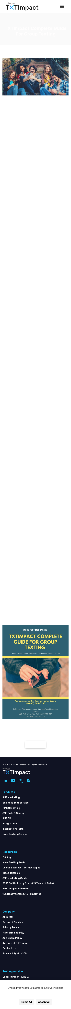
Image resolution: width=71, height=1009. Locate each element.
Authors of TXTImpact (15, 943)
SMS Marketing (11, 797)
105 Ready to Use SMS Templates (21, 894)
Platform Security (13, 932)
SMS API (7, 818)
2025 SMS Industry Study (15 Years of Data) (28, 883)
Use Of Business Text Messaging (21, 867)
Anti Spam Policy (12, 938)
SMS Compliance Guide (15, 888)
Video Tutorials (11, 873)
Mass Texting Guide (13, 862)
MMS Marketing (11, 808)
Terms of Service (12, 922)
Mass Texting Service (14, 834)
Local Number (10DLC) (15, 976)
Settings (35, 995)
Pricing (6, 857)
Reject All (26, 1002)
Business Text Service (15, 802)
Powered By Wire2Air (14, 953)
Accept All (44, 1002)
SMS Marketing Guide (14, 878)
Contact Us (9, 948)
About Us (7, 917)
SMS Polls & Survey (13, 813)
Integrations (9, 823)
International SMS (13, 828)
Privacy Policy (10, 927)
